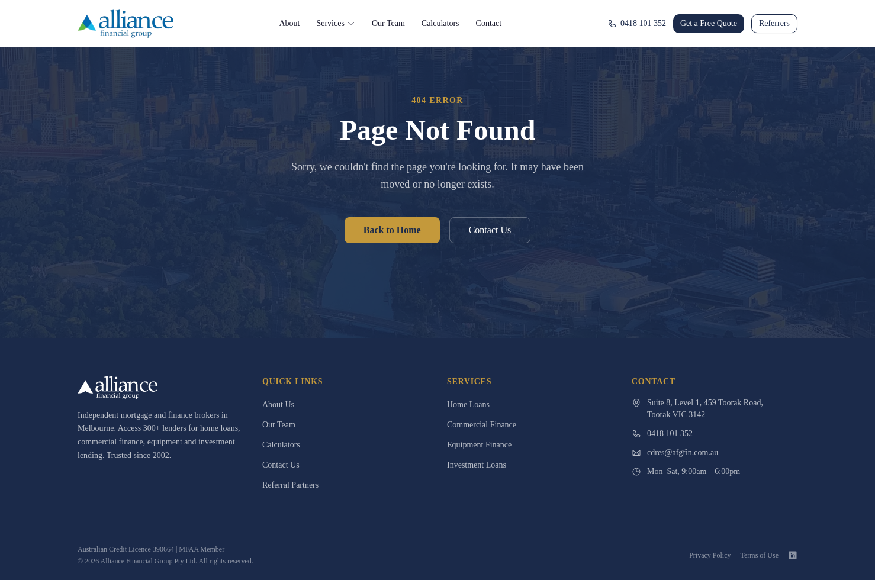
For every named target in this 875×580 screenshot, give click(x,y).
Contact (489, 23)
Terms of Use (760, 555)
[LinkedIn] (792, 555)
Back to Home (392, 230)
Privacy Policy (710, 555)
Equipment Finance (479, 444)
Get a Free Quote (708, 23)
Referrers (774, 23)
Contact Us (490, 230)
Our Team (388, 23)
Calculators (440, 23)
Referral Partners (290, 485)
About (289, 23)
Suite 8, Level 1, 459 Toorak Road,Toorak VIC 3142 (697, 408)
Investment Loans (476, 464)
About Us (278, 404)
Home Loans (468, 404)
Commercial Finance (481, 424)
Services (335, 23)
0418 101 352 (636, 23)
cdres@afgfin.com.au (675, 452)
